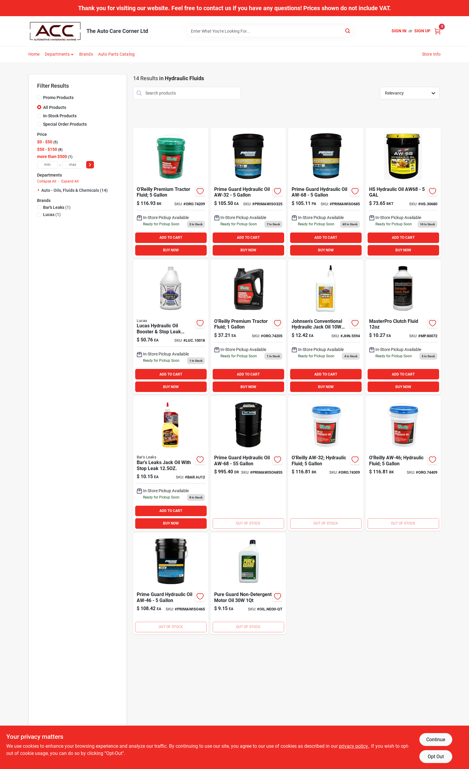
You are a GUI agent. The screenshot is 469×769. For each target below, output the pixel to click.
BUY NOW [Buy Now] (171, 250)
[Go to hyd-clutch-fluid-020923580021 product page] (403, 327)
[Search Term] (270, 31)
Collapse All (46, 181)
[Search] (348, 31)
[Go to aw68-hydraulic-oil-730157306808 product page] (403, 193)
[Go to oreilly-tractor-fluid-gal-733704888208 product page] (248, 327)
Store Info (431, 54)
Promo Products (58, 97)
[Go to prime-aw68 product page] (248, 463)
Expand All (70, 181)
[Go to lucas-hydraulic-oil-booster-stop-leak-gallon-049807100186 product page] (170, 327)
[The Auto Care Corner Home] (55, 31)
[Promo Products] (39, 97)
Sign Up (422, 30)
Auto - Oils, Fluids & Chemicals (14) (74, 190)
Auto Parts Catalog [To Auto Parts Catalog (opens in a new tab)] (116, 54)
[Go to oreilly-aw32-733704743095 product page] (325, 463)
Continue (435, 739)
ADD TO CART (170, 237)
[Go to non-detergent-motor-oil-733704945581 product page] (248, 583)
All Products (54, 107)
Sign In (399, 30)
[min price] (47, 164)
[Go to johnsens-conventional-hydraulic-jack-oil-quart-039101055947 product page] (325, 327)
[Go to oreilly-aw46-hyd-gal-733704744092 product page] (403, 463)
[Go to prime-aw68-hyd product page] (325, 193)
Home (34, 54)
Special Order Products (65, 124)
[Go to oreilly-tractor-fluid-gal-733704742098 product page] (170, 193)
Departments (57, 54)
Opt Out (436, 756)
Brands (86, 54)
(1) (57, 207)
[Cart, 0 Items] (438, 31)
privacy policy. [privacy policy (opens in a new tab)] (354, 746)
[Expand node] (39, 190)
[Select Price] (90, 164)
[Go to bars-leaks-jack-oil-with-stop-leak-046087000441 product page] (170, 463)
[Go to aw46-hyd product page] (170, 583)
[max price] (72, 164)
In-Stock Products (60, 115)
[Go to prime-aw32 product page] (248, 193)
